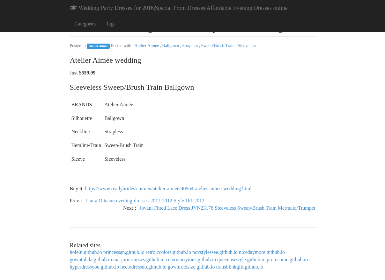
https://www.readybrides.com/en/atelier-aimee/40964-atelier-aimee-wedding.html (168, 188)
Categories (85, 23)
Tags (110, 23)
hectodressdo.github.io (143, 267)
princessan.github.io (123, 252)
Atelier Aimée (98, 46)
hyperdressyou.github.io (94, 267)
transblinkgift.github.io (239, 267)
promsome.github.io (287, 259)
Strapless (190, 45)
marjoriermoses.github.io (139, 259)
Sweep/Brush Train (218, 45)
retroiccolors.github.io (168, 252)
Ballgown (171, 45)
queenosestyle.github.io (241, 259)
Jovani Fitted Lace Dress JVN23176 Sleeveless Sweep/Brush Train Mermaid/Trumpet (227, 208)
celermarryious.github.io (191, 259)
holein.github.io (86, 252)
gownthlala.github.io (91, 259)
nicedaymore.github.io (262, 252)
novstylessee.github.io (215, 252)
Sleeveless (247, 45)
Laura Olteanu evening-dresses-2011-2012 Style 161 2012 (144, 200)
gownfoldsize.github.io (191, 267)
